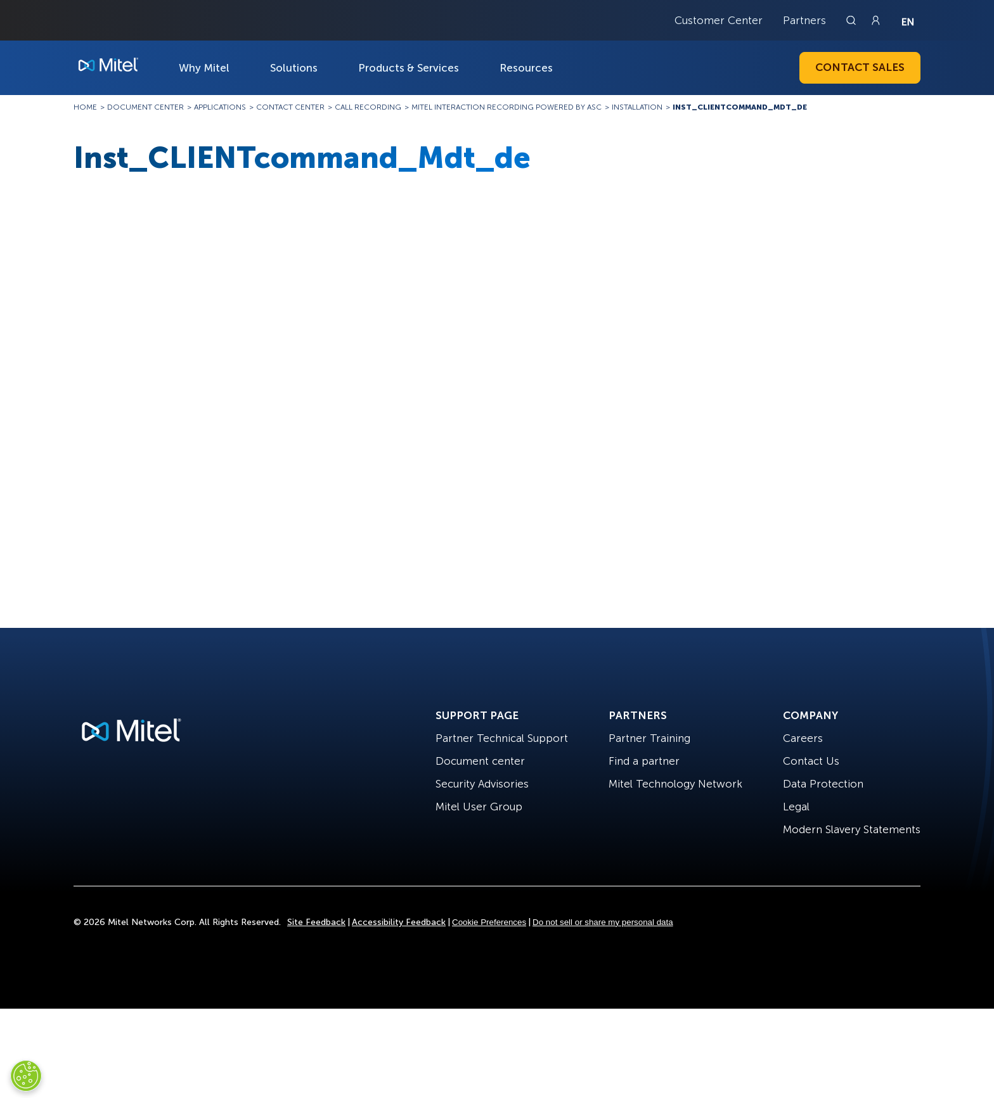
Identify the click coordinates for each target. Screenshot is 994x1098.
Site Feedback (316, 922)
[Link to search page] (852, 20)
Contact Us (811, 761)
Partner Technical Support (502, 738)
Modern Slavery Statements (851, 829)
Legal (796, 806)
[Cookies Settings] (26, 1076)
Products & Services (408, 67)
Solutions (294, 67)
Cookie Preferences (489, 922)
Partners (804, 20)
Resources (526, 67)
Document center (480, 761)
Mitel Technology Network (675, 783)
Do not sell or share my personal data (602, 922)
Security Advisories (482, 783)
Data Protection (823, 783)
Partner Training (649, 738)
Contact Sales (860, 67)
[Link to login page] (875, 20)
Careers (803, 738)
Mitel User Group (479, 806)
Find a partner (644, 761)
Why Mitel (204, 67)
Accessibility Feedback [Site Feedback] (399, 922)
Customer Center (718, 20)
